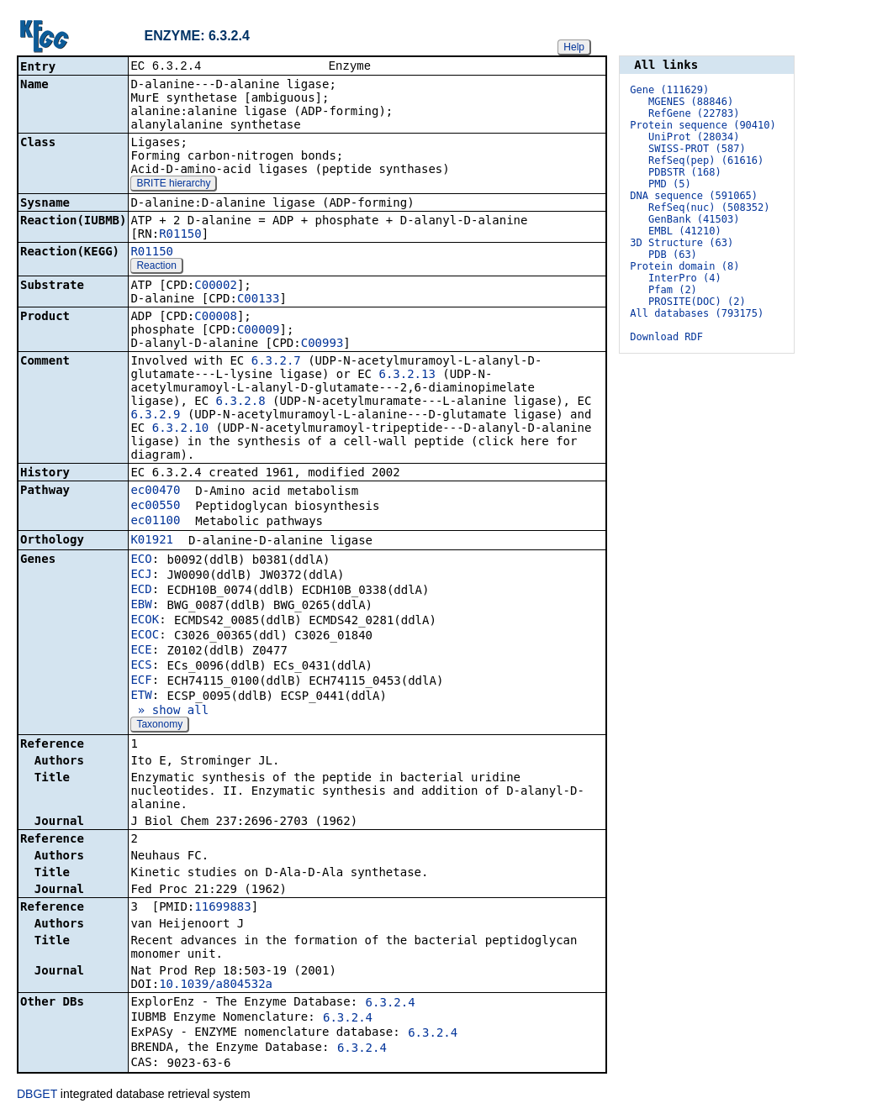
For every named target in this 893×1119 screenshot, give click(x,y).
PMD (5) (669, 184)
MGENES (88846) (690, 102)
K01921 (151, 541)
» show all (169, 711)
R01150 (180, 235)
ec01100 (155, 521)
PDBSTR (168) (684, 172)
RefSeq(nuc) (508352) (709, 207)
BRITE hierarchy (173, 185)
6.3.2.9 (155, 416)
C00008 (215, 317)
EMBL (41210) (684, 231)
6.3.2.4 (390, 1004)
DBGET (37, 1095)
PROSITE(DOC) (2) (697, 301)
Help (573, 47)
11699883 (222, 908)
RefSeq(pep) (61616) (706, 160)
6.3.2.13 (406, 375)
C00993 (322, 344)
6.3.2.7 (276, 362)
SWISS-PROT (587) (697, 149)
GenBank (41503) (693, 219)
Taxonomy (159, 726)
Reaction (156, 267)
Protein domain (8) (684, 266)
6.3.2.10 (180, 429)
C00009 (258, 331)
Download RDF (666, 337)
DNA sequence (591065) (694, 196)
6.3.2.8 (241, 402)
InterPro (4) (684, 278)
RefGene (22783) (693, 113)
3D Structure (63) (681, 243)
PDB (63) (672, 254)
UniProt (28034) (693, 137)
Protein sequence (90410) (702, 125)
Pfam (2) (672, 290)
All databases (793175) (697, 313)
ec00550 (155, 506)
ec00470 (155, 491)
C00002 (215, 286)
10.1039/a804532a (215, 985)
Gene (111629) (669, 90)
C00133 (258, 300)
